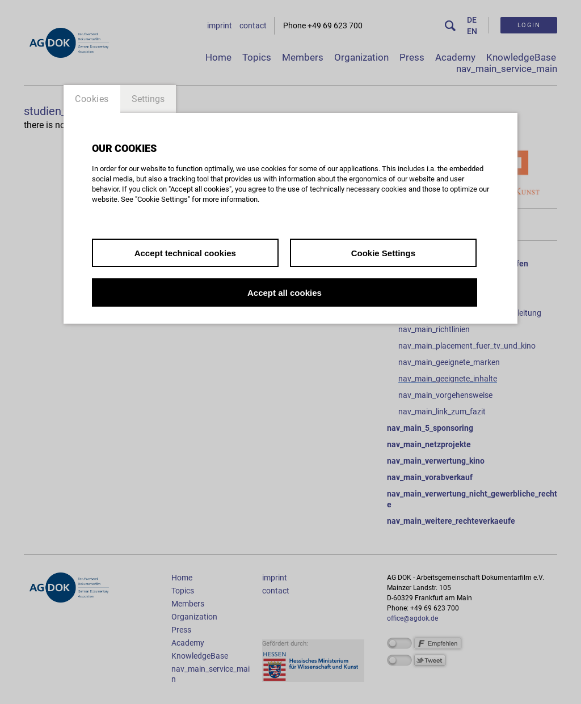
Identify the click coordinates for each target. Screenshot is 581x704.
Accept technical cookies (185, 253)
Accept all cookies (284, 293)
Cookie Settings (383, 253)
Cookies (92, 99)
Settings (148, 99)
